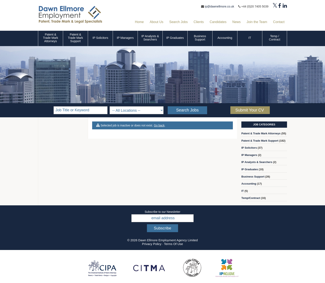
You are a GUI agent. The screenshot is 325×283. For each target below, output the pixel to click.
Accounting (224, 37)
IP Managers (125, 37)
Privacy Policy (151, 244)
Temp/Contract (250, 198)
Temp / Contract (274, 37)
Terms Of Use (173, 244)
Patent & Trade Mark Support (75, 38)
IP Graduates (175, 37)
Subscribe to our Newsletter (162, 211)
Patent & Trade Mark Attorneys (50, 38)
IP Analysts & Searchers (150, 37)
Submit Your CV (249, 110)
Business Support (200, 37)
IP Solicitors (100, 37)
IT (249, 37)
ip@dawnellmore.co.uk (219, 6)
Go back (159, 125)
